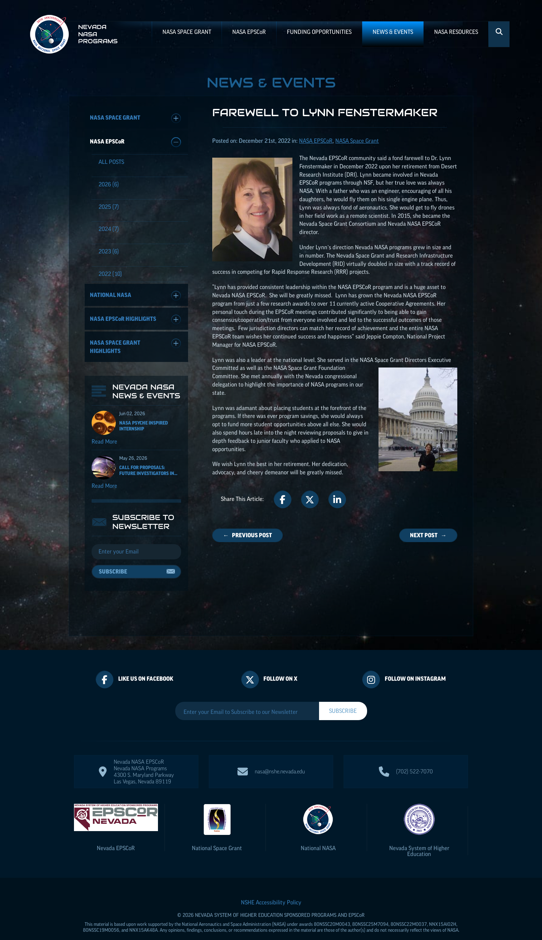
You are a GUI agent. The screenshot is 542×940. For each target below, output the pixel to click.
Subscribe (113, 575)
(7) (109, 207)
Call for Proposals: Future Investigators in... (148, 474)
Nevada (116, 834)
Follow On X (280, 665)
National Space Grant (217, 834)
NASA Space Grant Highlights (135, 346)
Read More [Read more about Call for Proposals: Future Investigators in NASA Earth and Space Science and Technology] (104, 489)
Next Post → (428, 535)
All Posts (111, 162)
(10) (110, 274)
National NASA (135, 296)
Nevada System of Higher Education (419, 837)
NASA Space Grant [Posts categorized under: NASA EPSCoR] (357, 141)
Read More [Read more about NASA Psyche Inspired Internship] (104, 445)
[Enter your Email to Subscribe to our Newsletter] (247, 698)
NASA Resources (456, 32)
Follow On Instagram (415, 665)
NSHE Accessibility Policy (271, 888)
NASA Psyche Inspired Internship (143, 429)
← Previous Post (247, 535)
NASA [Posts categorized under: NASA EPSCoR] (316, 141)
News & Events (393, 32)
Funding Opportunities (319, 32)
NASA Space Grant (186, 32)
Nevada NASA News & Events (146, 395)
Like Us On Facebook (145, 665)
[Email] (136, 555)
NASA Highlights (135, 320)
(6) (109, 184)
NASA (249, 32)
